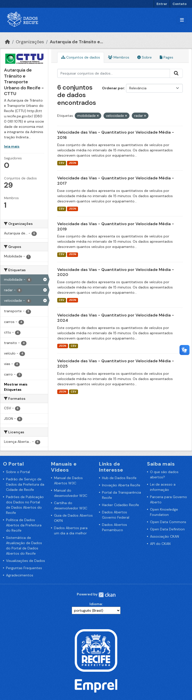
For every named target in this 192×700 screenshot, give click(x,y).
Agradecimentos (19, 575)
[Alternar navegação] (182, 20)
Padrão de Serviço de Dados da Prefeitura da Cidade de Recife (25, 484)
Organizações (30, 42)
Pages (166, 57)
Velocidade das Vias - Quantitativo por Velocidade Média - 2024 (115, 317)
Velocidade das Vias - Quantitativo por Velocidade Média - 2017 (115, 180)
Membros (118, 57)
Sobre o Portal (18, 472)
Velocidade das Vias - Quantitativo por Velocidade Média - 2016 (115, 135)
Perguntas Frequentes (24, 568)
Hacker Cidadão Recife (120, 505)
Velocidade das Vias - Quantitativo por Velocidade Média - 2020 (115, 272)
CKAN (107, 594)
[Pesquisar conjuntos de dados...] (113, 73)
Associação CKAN (164, 536)
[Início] (7, 42)
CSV (61, 163)
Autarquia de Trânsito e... (76, 42)
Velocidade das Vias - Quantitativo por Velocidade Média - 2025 (115, 363)
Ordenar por (113, 88)
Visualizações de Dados (25, 560)
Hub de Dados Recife (119, 478)
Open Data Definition (167, 529)
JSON (72, 163)
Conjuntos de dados (80, 57)
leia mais (12, 146)
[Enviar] (176, 73)
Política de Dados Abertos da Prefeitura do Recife (24, 525)
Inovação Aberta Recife (121, 485)
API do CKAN (160, 543)
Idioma (96, 604)
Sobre (144, 57)
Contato (179, 4)
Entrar (161, 4)
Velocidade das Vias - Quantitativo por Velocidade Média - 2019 (115, 226)
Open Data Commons (168, 522)
